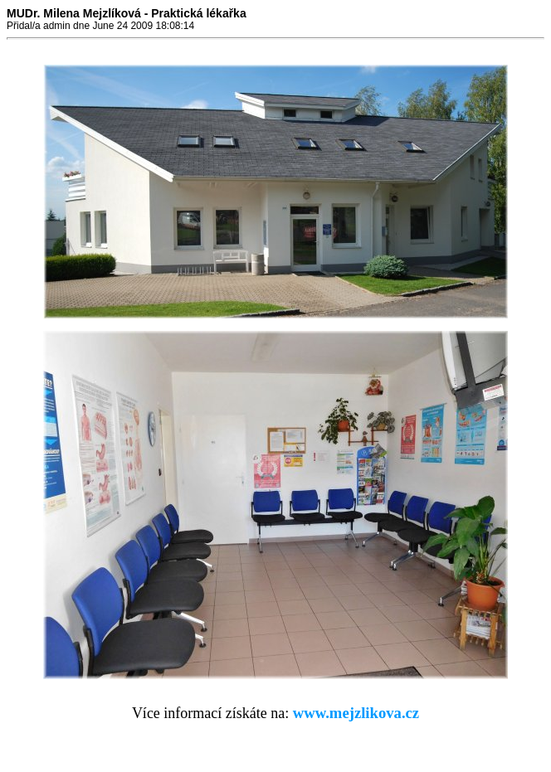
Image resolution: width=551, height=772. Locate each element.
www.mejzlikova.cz (356, 712)
